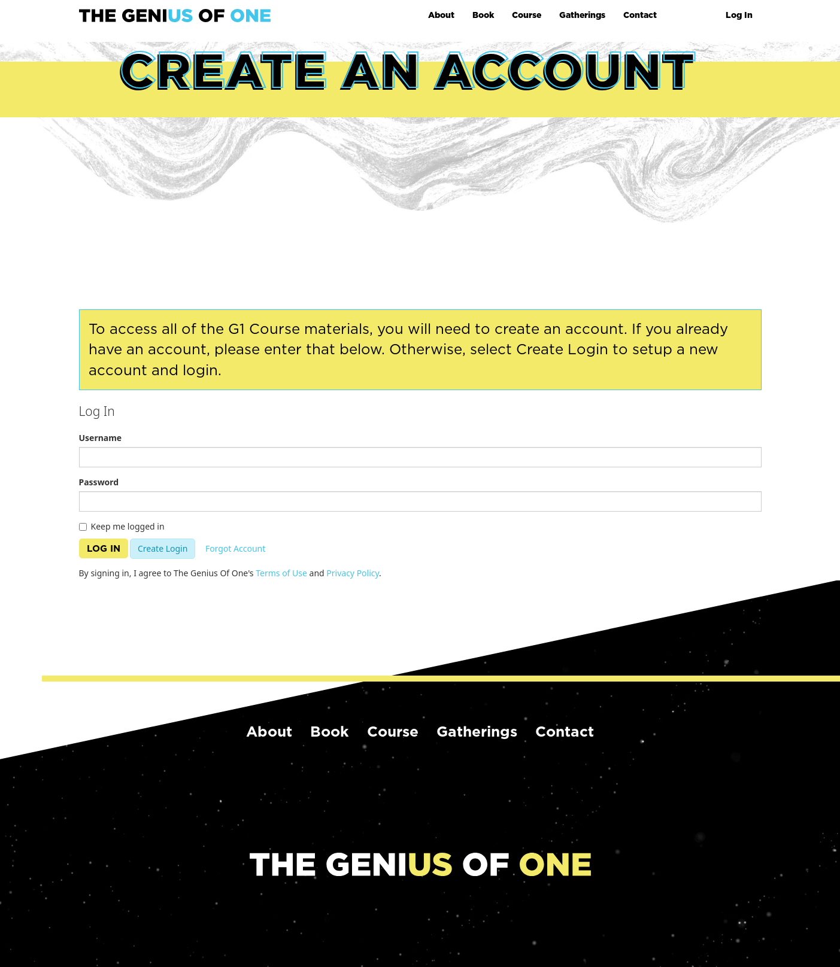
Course (526, 15)
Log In (739, 15)
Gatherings (582, 15)
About (441, 15)
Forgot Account (235, 548)
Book (483, 15)
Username (100, 437)
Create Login (162, 548)
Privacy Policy (352, 573)
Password (99, 482)
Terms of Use (281, 573)
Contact (640, 15)
